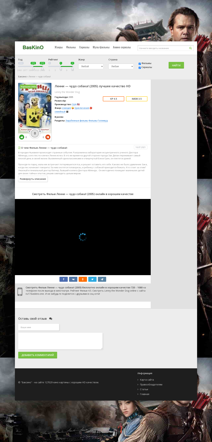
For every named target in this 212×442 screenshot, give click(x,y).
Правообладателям (151, 384)
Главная (144, 394)
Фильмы (71, 47)
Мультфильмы (101, 47)
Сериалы (84, 47)
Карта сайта (147, 379)
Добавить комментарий (38, 355)
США (74, 104)
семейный (60, 111)
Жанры (59, 47)
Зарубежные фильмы (77, 120)
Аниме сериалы (122, 47)
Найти (176, 65)
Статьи (144, 389)
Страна (112, 59)
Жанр (81, 59)
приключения (82, 107)
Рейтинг (53, 59)
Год (20, 59)
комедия (66, 107)
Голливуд (103, 120)
